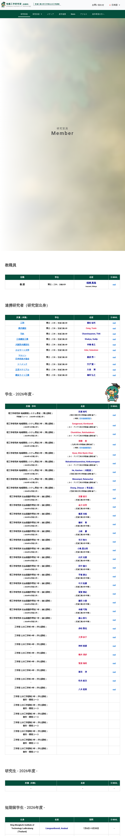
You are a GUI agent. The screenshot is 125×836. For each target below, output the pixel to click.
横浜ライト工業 (22, 375)
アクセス (83, 14)
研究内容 (37, 14)
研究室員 (24, 14)
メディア (50, 14)
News (73, 14)
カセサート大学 (22, 350)
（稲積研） (26, 4)
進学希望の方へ (98, 14)
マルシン (22, 355)
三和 (22, 323)
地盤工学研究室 (14, 4)
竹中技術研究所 (85, 418)
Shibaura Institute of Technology (18, 6)
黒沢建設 (22, 328)
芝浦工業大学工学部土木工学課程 (47, 4)
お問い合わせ (98, 5)
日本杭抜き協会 (22, 358)
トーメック (22, 364)
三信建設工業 (22, 339)
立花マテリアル (22, 369)
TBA (22, 333)
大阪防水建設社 (22, 344)
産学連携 (62, 14)
